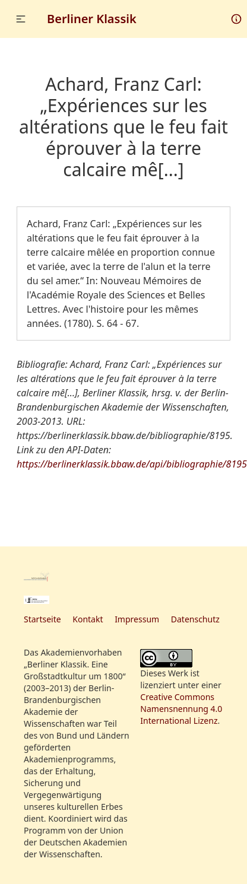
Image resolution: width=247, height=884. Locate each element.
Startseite (42, 619)
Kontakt (87, 619)
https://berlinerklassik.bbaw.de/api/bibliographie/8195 (132, 463)
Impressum (137, 619)
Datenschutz (195, 619)
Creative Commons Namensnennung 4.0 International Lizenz (181, 708)
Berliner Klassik (92, 19)
